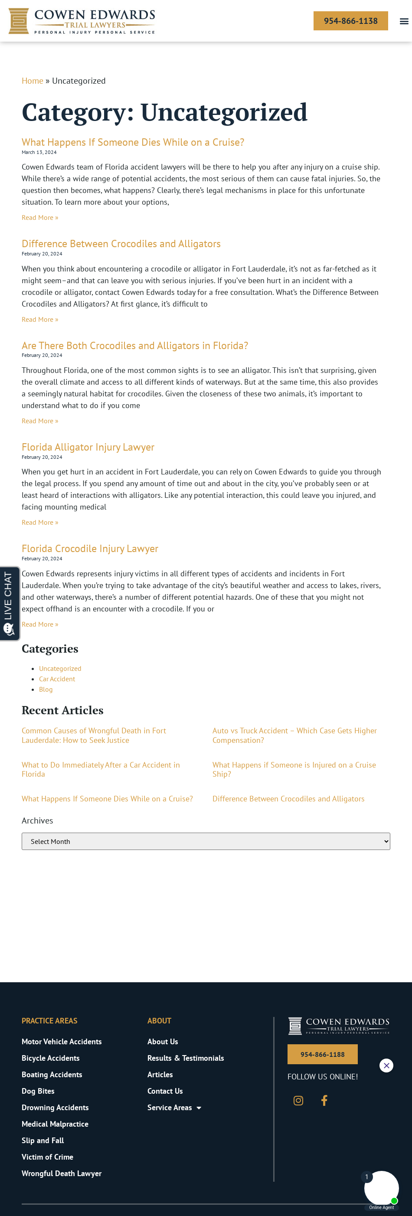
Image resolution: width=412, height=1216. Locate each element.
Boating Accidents (52, 1074)
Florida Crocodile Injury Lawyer (90, 548)
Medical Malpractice (55, 1124)
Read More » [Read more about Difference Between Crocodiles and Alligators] (40, 319)
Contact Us (165, 1091)
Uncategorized (60, 668)
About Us (162, 1041)
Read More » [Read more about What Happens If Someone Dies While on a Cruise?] (40, 217)
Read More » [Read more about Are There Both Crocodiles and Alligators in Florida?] (40, 420)
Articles (160, 1074)
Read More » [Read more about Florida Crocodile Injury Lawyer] (40, 624)
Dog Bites (38, 1091)
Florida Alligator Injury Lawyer (88, 447)
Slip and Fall (43, 1140)
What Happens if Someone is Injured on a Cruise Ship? (294, 769)
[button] (404, 21)
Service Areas (174, 1107)
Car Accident (57, 678)
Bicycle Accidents (51, 1058)
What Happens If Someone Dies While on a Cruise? (133, 142)
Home (32, 80)
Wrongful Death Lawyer (61, 1173)
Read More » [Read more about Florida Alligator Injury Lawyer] (40, 522)
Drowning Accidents (55, 1107)
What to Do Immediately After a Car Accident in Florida (101, 769)
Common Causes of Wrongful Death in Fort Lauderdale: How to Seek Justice (94, 735)
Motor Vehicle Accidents (62, 1041)
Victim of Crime (47, 1157)
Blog (46, 689)
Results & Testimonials (185, 1058)
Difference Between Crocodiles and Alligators (121, 243)
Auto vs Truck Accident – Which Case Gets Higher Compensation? (295, 735)
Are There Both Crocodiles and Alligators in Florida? (135, 345)
